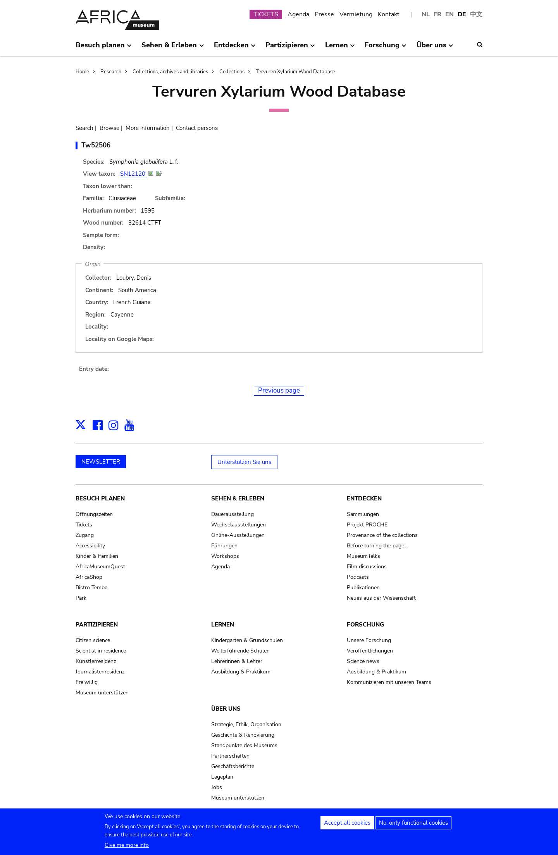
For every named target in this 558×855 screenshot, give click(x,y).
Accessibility (90, 545)
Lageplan (222, 777)
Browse (109, 128)
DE (462, 14)
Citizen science (93, 640)
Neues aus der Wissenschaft (381, 598)
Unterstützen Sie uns (244, 462)
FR (437, 14)
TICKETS (265, 14)
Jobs (216, 787)
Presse (324, 14)
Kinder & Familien (97, 556)
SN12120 (133, 174)
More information (148, 128)
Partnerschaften (230, 756)
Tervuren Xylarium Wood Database (295, 71)
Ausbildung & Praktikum (240, 671)
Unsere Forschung (369, 640)
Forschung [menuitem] (385, 48)
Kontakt (389, 14)
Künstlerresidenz (96, 661)
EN (449, 14)
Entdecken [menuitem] (235, 48)
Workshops (225, 556)
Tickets (84, 524)
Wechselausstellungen (238, 524)
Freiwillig (87, 682)
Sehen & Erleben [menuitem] (172, 48)
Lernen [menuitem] (340, 48)
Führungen (224, 545)
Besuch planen (100, 498)
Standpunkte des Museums (244, 745)
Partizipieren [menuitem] (290, 48)
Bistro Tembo (92, 587)
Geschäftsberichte (232, 766)
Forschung (365, 624)
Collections (232, 71)
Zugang (85, 535)
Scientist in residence (101, 650)
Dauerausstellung (232, 514)
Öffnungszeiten (94, 514)
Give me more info (127, 848)
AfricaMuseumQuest (100, 566)
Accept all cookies (347, 826)
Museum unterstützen (102, 692)
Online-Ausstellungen (238, 535)
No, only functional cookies (413, 826)
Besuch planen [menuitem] (104, 48)
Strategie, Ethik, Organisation (246, 724)
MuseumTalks (363, 556)
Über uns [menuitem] (435, 48)
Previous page (279, 390)
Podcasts (358, 577)
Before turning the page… (377, 545)
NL (426, 14)
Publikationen (363, 587)
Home (82, 71)
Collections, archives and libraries (170, 71)
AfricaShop (89, 577)
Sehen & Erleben (237, 498)
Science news (363, 661)
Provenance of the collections (382, 535)
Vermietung (355, 14)
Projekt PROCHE (367, 524)
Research (110, 71)
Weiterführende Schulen (240, 650)
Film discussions (367, 566)
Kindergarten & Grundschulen (247, 640)
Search (84, 128)
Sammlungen (363, 514)
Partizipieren (97, 624)
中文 (476, 14)
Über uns (226, 709)
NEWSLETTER (100, 462)
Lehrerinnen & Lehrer (236, 661)
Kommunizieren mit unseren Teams (389, 682)
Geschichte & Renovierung (242, 735)
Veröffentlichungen (370, 650)
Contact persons (197, 128)
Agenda (298, 14)
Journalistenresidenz (100, 671)
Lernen (222, 624)
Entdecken (364, 498)
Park (81, 598)
